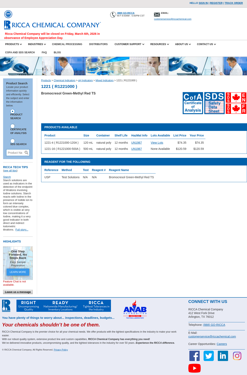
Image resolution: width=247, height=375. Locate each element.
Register (216, 3)
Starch (7, 176)
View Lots (157, 142)
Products (46, 80)
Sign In (203, 3)
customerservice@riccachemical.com (172, 19)
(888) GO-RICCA (125, 13)
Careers (222, 344)
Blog (57, 52)
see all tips (10, 170)
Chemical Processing (67, 44)
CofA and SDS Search (20, 52)
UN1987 (136, 142)
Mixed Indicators (104, 80)
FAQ (44, 52)
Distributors (98, 44)
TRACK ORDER (234, 3)
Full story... (21, 229)
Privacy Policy (61, 349)
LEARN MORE (18, 272)
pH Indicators (85, 80)
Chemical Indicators (64, 80)
